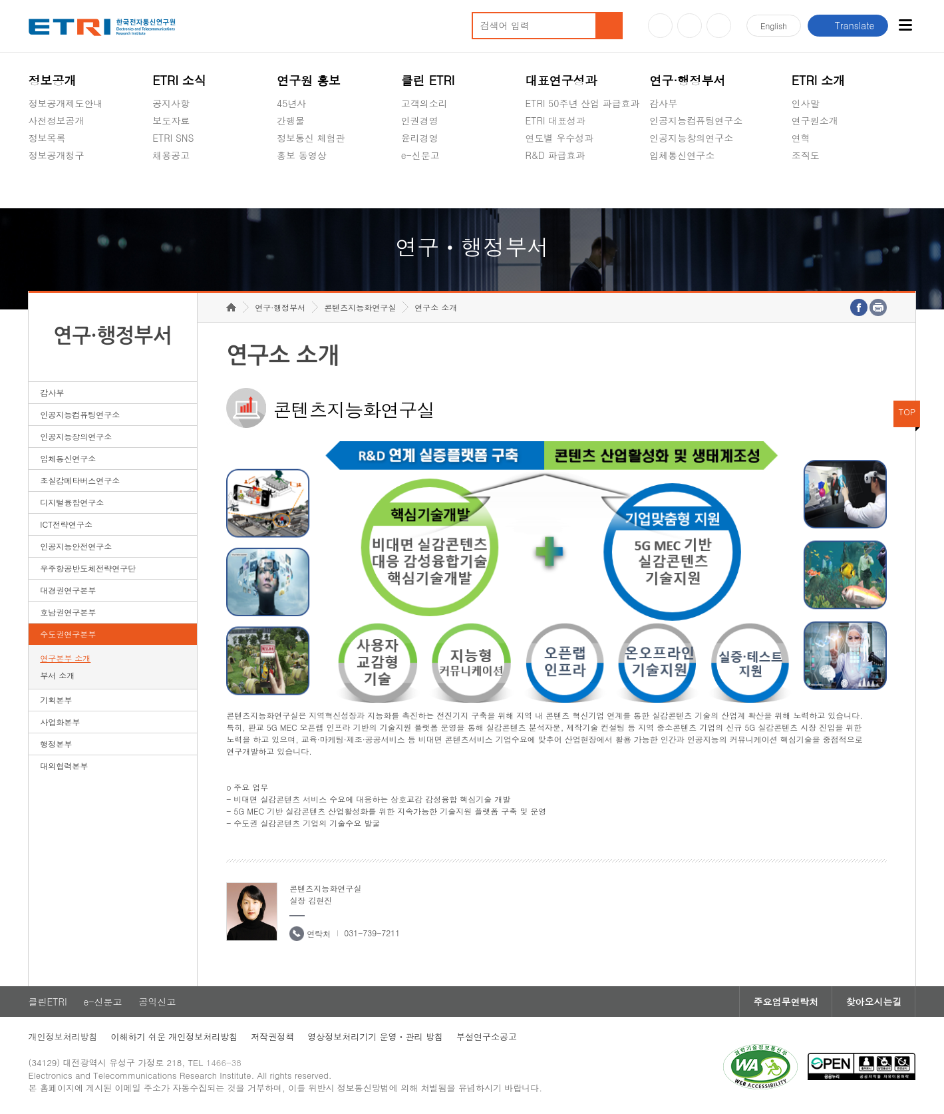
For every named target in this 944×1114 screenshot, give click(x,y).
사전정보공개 (56, 120)
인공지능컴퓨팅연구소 (695, 120)
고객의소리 (424, 103)
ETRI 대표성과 (556, 120)
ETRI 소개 (819, 80)
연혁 (801, 137)
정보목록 (47, 137)
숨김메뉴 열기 (35, 171)
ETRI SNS (173, 137)
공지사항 (171, 103)
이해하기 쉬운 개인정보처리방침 (174, 1036)
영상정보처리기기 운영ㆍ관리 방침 (375, 1036)
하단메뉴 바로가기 (0, 0)
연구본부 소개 (65, 657)
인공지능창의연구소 (691, 137)
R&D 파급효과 (555, 155)
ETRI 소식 (179, 80)
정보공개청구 (56, 155)
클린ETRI (48, 1001)
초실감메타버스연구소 (695, 186)
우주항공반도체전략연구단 (88, 568)
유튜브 (660, 25)
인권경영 (419, 120)
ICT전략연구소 (66, 524)
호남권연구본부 (68, 612)
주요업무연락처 (785, 1001)
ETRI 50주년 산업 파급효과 (583, 103)
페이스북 (719, 25)
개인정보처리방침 (63, 1036)
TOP (907, 411)
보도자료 (171, 120)
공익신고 (419, 186)
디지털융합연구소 (72, 502)
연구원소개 (815, 120)
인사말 (806, 103)
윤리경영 (419, 137)
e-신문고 (420, 155)
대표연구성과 (561, 80)
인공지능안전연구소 (76, 546)
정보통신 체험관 (311, 137)
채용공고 (171, 155)
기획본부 (56, 699)
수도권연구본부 (68, 634)
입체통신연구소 (681, 155)
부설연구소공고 (486, 1036)
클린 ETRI (428, 80)
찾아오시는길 (873, 1001)
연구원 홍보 (309, 80)
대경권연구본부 (68, 590)
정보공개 (53, 80)
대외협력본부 (64, 765)
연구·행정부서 (687, 80)
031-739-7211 (372, 932)
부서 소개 (57, 675)
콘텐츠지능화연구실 (360, 307)
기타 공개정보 (821, 186)
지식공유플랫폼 (558, 186)
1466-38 (223, 1062)
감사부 (663, 103)
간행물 (291, 120)
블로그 (689, 25)
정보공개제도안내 (66, 103)
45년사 (291, 103)
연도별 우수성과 (560, 137)
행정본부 (56, 743)
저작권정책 (272, 1036)
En (773, 25)
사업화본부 (60, 721)
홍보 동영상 (302, 155)
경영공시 (47, 186)
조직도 (806, 155)
